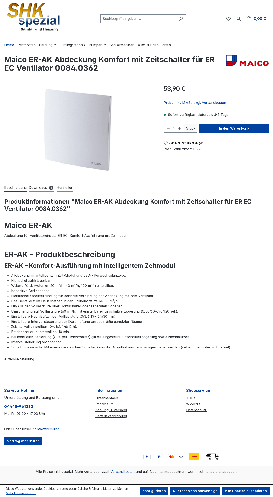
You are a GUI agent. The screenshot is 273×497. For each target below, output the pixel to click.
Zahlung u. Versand (111, 410)
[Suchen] (181, 18)
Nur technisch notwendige (195, 491)
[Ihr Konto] (239, 18)
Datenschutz (196, 410)
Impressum (104, 404)
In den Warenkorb (234, 128)
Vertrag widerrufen (23, 441)
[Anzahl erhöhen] (179, 128)
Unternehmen (106, 398)
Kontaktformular (45, 429)
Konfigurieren (154, 491)
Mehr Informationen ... (21, 493)
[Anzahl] (173, 128)
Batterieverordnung (111, 416)
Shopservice (198, 390)
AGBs (190, 398)
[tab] (15, 188)
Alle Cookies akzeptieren (246, 491)
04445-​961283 (18, 406)
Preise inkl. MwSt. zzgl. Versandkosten (195, 102)
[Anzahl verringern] (168, 128)
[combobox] (138, 18)
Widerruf (193, 404)
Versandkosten (122, 471)
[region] (79, 130)
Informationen (108, 390)
